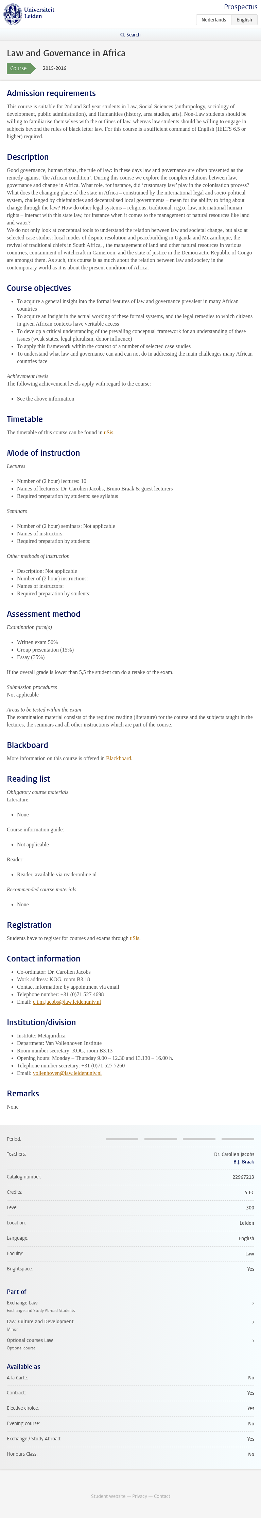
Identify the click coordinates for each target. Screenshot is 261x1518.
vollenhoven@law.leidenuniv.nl (67, 1073)
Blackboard (118, 758)
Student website (108, 1496)
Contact (162, 1496)
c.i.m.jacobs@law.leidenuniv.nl (67, 1002)
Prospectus (241, 7)
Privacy (139, 1496)
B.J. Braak (243, 1162)
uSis (109, 432)
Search (133, 35)
